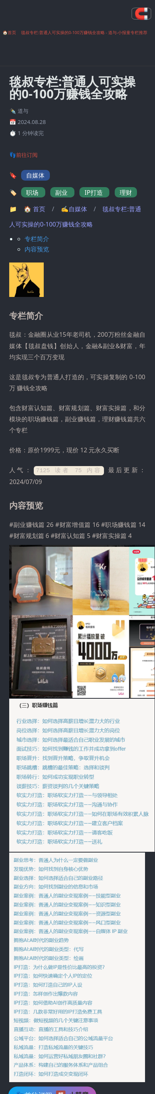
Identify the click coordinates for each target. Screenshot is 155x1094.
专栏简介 (37, 239)
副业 (62, 192)
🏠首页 (9, 32)
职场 (33, 192)
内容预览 (37, 249)
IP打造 (94, 192)
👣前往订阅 (23, 154)
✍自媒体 (75, 209)
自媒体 (35, 175)
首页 (35, 209)
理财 (126, 192)
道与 (23, 110)
